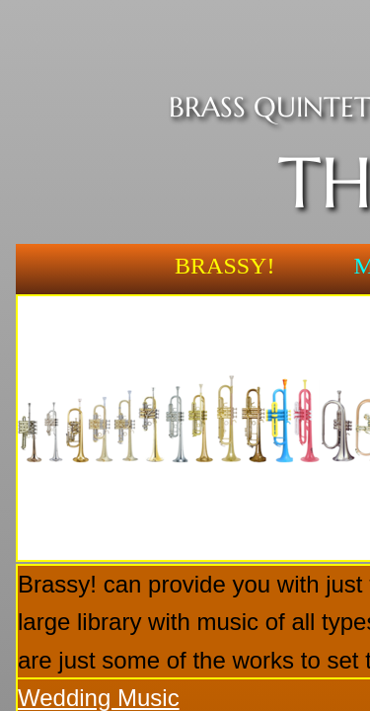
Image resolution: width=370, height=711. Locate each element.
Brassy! (224, 265)
